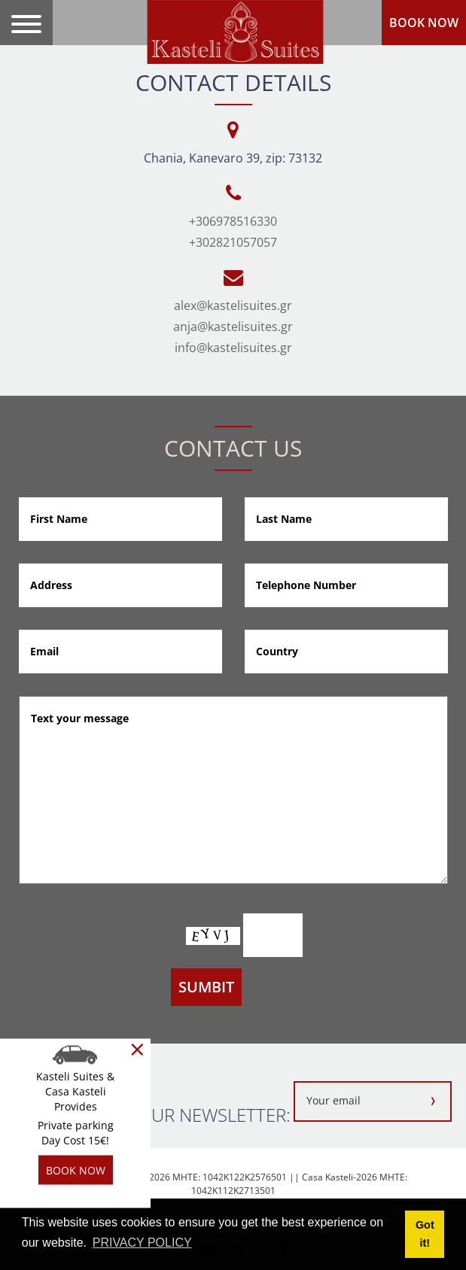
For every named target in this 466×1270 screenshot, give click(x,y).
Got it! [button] (425, 1234)
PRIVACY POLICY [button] (142, 1242)
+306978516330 (233, 221)
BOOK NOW (423, 22)
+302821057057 (233, 242)
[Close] (137, 1050)
